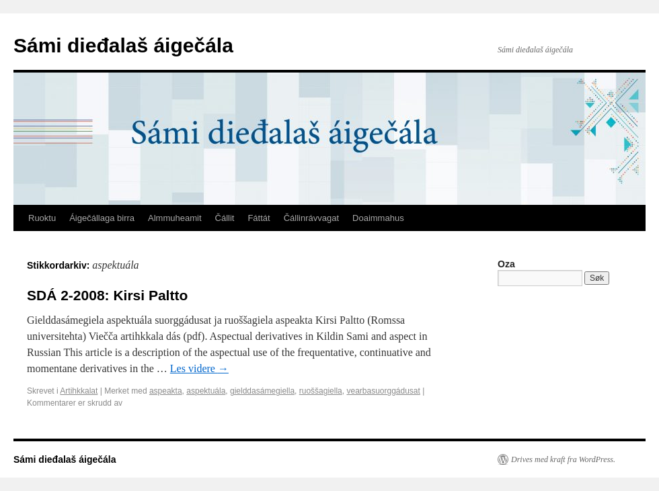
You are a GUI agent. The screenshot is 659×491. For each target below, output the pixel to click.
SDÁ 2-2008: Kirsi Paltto (107, 295)
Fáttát (258, 218)
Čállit (225, 218)
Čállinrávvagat (311, 218)
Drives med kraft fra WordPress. (563, 459)
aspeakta (165, 391)
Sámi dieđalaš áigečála (123, 45)
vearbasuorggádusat (383, 391)
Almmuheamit (174, 218)
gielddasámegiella (262, 391)
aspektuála (205, 391)
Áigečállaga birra (101, 218)
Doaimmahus (378, 218)
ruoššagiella (320, 391)
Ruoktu (42, 218)
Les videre (199, 368)
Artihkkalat (79, 391)
